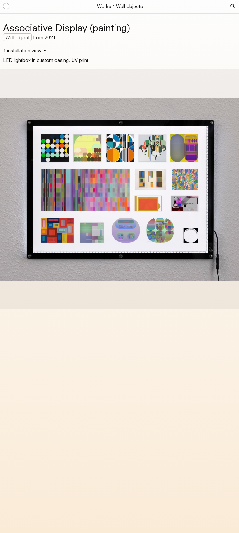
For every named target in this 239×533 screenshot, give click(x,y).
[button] (233, 6)
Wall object (17, 37)
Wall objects (129, 6)
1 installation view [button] (22, 50)
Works (104, 6)
